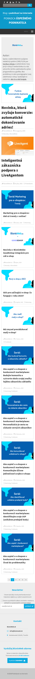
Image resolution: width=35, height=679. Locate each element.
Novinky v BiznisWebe (10, 134)
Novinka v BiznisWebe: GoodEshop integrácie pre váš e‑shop (16, 252)
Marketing (28, 223)
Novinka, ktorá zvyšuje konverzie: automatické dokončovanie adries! (17, 117)
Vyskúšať (17, 660)
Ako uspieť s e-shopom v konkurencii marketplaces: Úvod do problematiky (16, 559)
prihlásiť (29, 606)
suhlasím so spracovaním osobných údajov (17, 603)
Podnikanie (29, 183)
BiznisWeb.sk (7, 131)
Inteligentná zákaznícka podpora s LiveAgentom (12, 167)
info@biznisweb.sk (16, 631)
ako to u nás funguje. (19, 79)
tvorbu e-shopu (9, 64)
